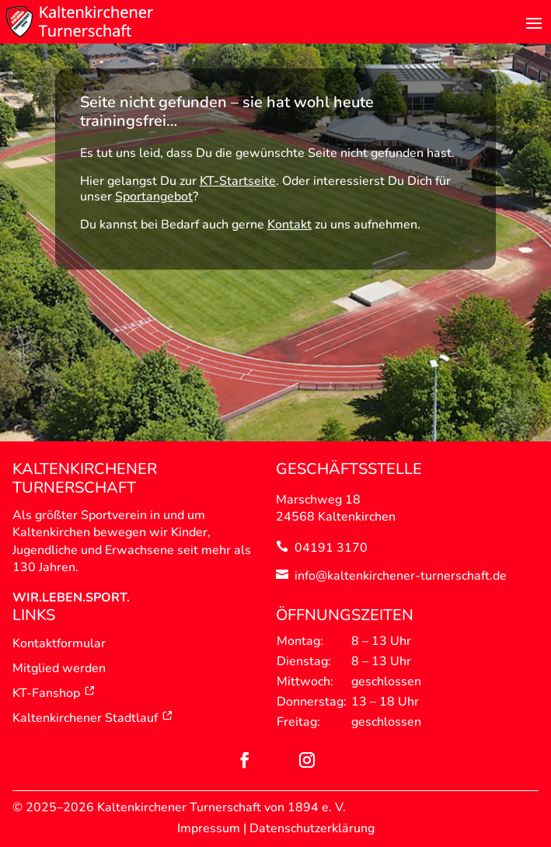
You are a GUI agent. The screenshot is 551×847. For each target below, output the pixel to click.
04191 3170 (331, 547)
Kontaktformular (59, 643)
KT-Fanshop (54, 693)
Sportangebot (154, 196)
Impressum (208, 828)
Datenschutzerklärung (312, 828)
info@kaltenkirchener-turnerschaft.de (401, 575)
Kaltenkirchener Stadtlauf (92, 718)
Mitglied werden (59, 668)
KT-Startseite (238, 181)
